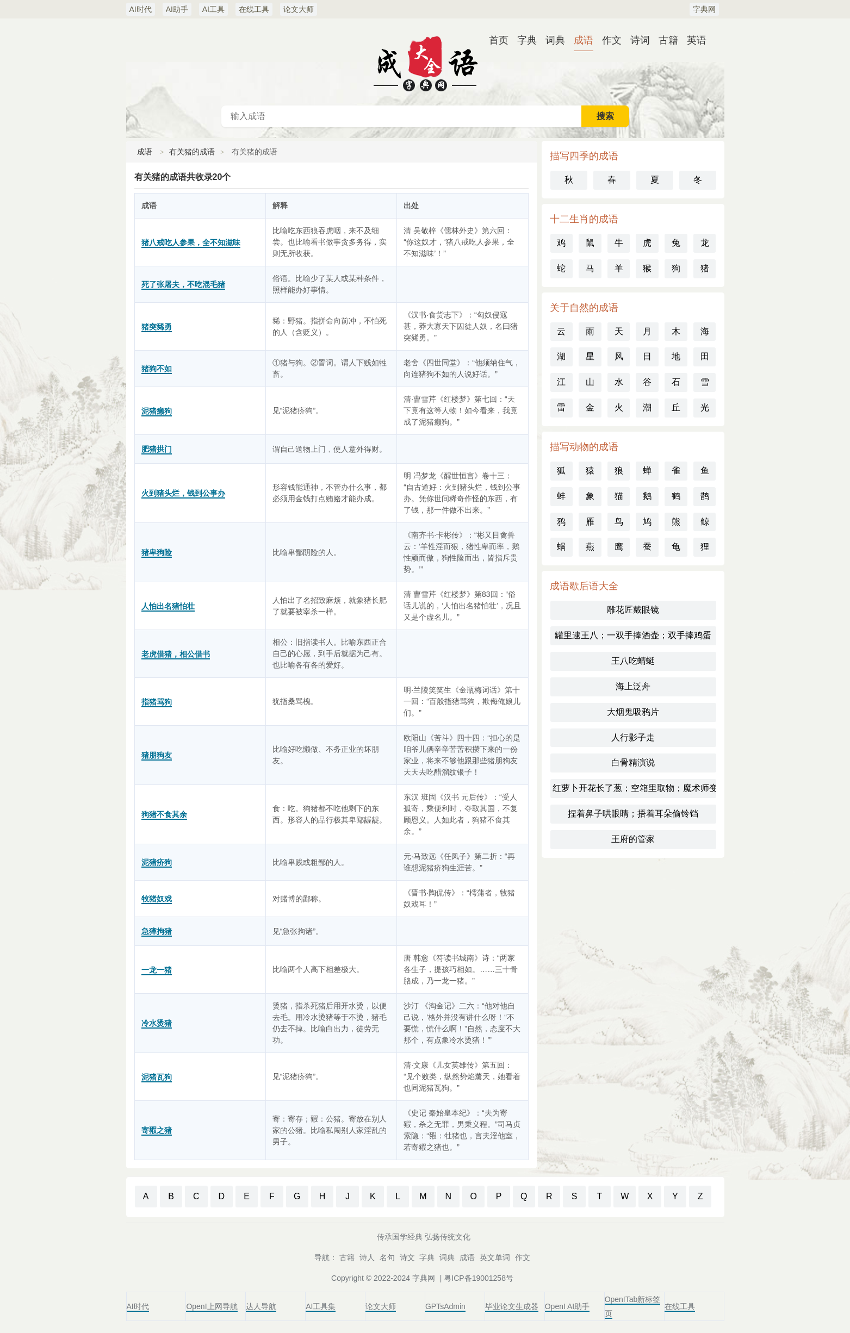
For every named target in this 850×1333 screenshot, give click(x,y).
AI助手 (177, 9)
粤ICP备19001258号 (478, 1278)
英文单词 (495, 1257)
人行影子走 (633, 737)
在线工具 (254, 9)
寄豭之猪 (156, 1130)
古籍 (668, 40)
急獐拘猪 (156, 931)
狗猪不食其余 (164, 814)
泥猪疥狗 (156, 862)
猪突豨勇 (156, 326)
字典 (527, 40)
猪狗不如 (156, 368)
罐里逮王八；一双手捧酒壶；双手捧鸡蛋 (633, 635)
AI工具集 (321, 1306)
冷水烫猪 (156, 1023)
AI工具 (213, 9)
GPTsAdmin (445, 1306)
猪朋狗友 (156, 755)
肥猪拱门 (156, 449)
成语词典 (425, 62)
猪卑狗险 (156, 552)
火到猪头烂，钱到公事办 (183, 493)
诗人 (367, 1257)
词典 (555, 40)
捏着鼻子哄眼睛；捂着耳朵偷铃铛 (633, 813)
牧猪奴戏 (156, 898)
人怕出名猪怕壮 (168, 606)
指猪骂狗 (156, 701)
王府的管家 (633, 839)
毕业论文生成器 (511, 1306)
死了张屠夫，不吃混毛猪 (183, 284)
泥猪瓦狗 (156, 1077)
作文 (612, 40)
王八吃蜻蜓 (633, 660)
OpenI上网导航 (211, 1306)
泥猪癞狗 (156, 411)
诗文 (407, 1257)
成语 (583, 40)
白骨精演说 (633, 762)
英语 (696, 40)
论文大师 (298, 9)
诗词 (640, 40)
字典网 (704, 9)
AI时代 (140, 9)
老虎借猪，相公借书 (175, 654)
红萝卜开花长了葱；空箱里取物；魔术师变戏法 (634, 788)
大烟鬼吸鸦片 (633, 712)
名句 (387, 1257)
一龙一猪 (156, 970)
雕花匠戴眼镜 (633, 609)
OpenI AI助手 (567, 1306)
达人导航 (261, 1306)
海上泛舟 (633, 686)
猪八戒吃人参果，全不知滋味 (190, 242)
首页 (498, 40)
